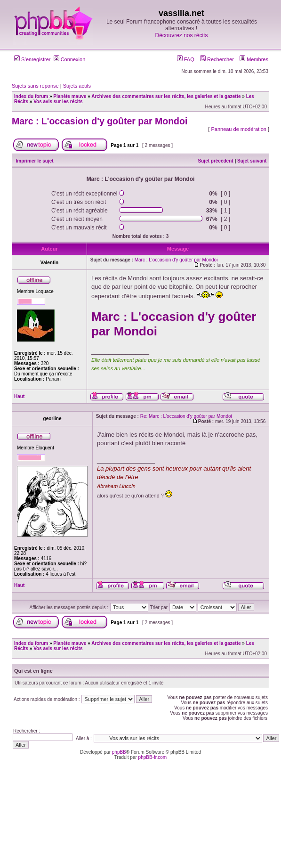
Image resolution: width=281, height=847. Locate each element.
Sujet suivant (251, 160)
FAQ (185, 59)
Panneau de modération (238, 129)
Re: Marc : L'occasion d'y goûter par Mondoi (186, 416)
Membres (254, 59)
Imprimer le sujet (35, 160)
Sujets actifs (77, 86)
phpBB (119, 752)
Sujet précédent (215, 160)
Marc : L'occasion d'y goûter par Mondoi (99, 121)
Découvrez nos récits (181, 35)
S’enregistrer (32, 59)
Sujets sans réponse (35, 86)
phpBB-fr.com (152, 757)
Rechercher (217, 59)
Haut (19, 396)
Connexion (70, 59)
